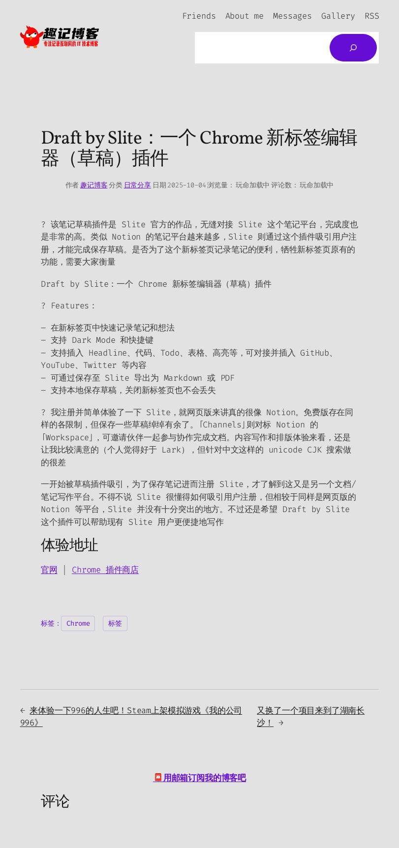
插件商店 (122, 569)
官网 (49, 569)
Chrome (89, 569)
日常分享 (137, 185)
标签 (115, 623)
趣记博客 (93, 185)
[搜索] (353, 47)
